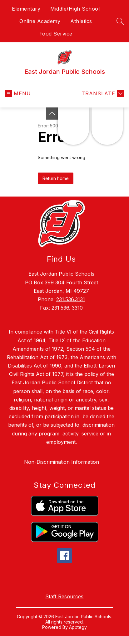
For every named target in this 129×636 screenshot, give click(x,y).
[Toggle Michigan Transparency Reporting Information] (52, 113)
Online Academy (39, 21)
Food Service (55, 34)
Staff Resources (64, 596)
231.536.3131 (70, 299)
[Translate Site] (102, 93)
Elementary (26, 9)
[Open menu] (18, 93)
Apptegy (78, 627)
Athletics (81, 21)
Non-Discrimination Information (61, 462)
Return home (55, 178)
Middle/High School (75, 9)
